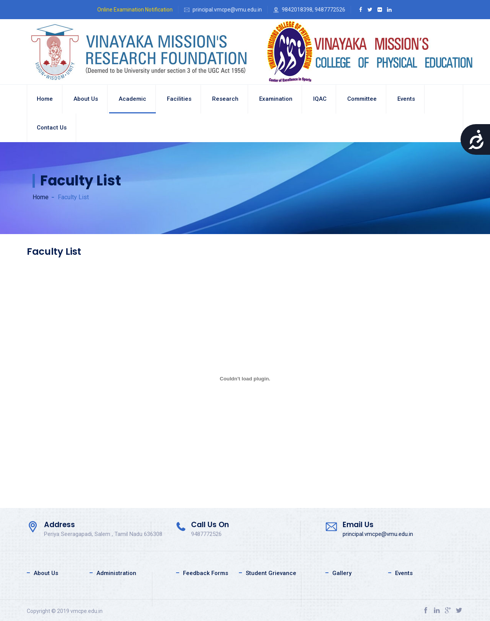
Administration (116, 573)
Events (406, 98)
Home (45, 98)
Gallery (341, 573)
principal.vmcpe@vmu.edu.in (378, 534)
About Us (46, 573)
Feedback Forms (205, 573)
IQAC (320, 98)
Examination (275, 98)
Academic (132, 98)
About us (86, 98)
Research (225, 98)
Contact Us (52, 127)
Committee (362, 98)
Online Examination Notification (135, 10)
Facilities (179, 98)
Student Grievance (271, 573)
